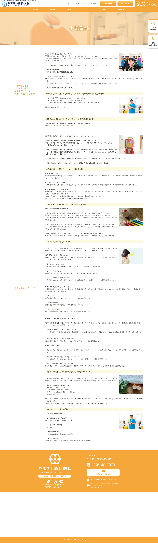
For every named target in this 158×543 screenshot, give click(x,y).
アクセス (104, 9)
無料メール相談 (125, 4)
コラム (69, 4)
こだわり (87, 9)
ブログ (77, 4)
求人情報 (93, 4)
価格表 (85, 4)
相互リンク (121, 9)
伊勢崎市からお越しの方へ (54, 485)
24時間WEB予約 (108, 4)
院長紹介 (52, 9)
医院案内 (70, 9)
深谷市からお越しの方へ (54, 487)
